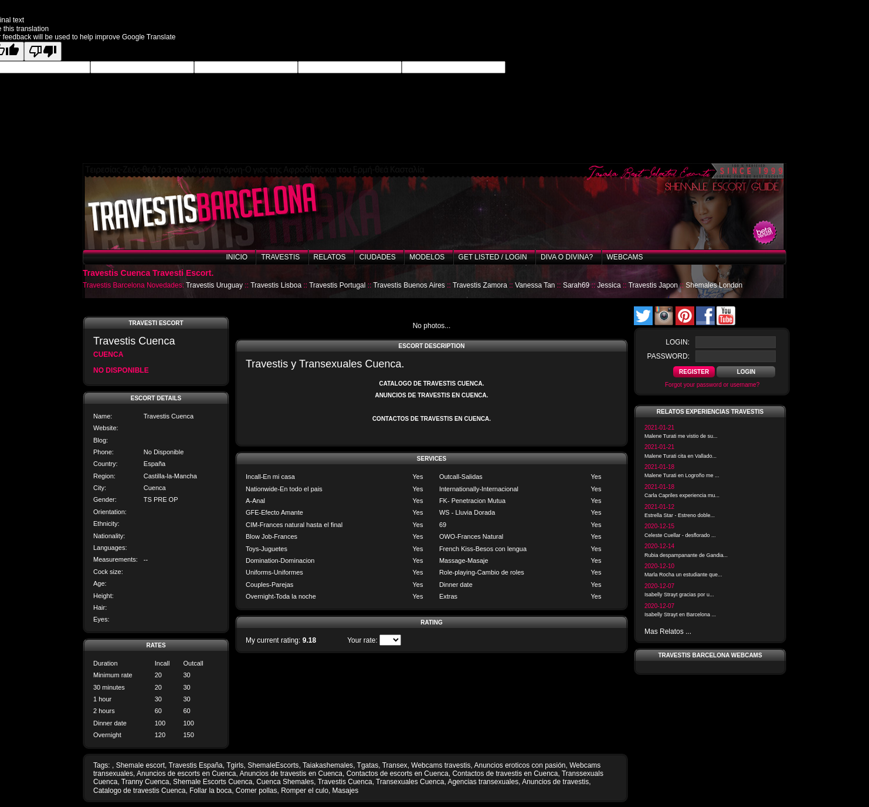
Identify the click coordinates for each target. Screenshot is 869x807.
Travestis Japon (653, 285)
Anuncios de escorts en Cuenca (186, 773)
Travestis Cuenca (345, 782)
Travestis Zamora (480, 285)
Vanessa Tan (535, 285)
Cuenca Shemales (285, 782)
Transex (395, 765)
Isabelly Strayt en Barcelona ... (680, 614)
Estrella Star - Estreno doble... (679, 515)
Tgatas (368, 765)
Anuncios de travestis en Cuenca (291, 773)
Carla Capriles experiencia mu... (681, 495)
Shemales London (713, 285)
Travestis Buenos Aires (409, 285)
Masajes (345, 790)
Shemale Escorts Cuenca (212, 782)
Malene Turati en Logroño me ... (681, 475)
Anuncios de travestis (555, 782)
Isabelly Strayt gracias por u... (679, 594)
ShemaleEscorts (272, 765)
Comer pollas (256, 790)
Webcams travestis (440, 765)
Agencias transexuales (482, 782)
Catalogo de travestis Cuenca (139, 790)
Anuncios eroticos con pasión (519, 765)
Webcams (625, 257)
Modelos (426, 257)
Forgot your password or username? (712, 384)
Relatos (330, 257)
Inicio (236, 257)
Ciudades (377, 257)
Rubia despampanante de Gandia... (686, 555)
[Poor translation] (43, 51)
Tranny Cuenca (145, 782)
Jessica (609, 285)
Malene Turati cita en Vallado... (680, 456)
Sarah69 (576, 285)
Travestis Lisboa (275, 285)
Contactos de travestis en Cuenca (505, 773)
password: (668, 356)
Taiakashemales (328, 765)
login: (678, 342)
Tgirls (234, 765)
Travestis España (196, 765)
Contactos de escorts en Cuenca (398, 773)
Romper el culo (304, 790)
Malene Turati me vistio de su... (681, 436)
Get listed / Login (493, 257)
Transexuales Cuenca (410, 782)
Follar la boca (210, 790)
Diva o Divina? (567, 257)
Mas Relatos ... (667, 631)
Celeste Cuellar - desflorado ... (680, 535)
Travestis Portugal (337, 285)
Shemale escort (140, 765)
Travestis (280, 257)
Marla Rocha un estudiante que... (683, 575)
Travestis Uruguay (214, 285)
